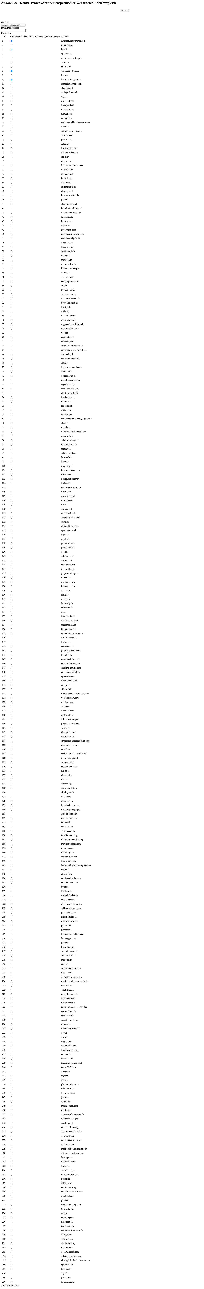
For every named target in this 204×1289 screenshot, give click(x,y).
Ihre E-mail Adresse (10, 28)
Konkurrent (6, 33)
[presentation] (96, 14)
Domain (4, 22)
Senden (125, 10)
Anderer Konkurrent (10, 1285)
